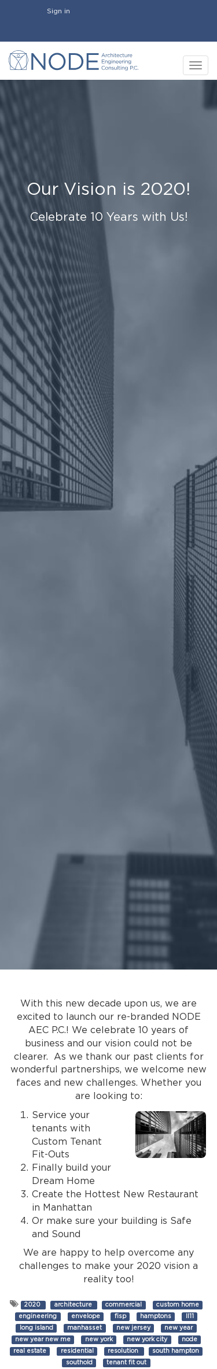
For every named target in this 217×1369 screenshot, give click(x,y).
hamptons (155, 1316)
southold (79, 1363)
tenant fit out (126, 1363)
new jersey (133, 1328)
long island (36, 1328)
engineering (38, 1316)
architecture (74, 1305)
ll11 (190, 1316)
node (189, 1339)
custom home (177, 1305)
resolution (124, 1351)
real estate (29, 1351)
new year (178, 1328)
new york (99, 1339)
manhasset (84, 1328)
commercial (123, 1305)
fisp (120, 1316)
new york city (147, 1339)
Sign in (58, 11)
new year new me (43, 1339)
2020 (33, 1305)
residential (77, 1351)
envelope (85, 1316)
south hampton (175, 1351)
